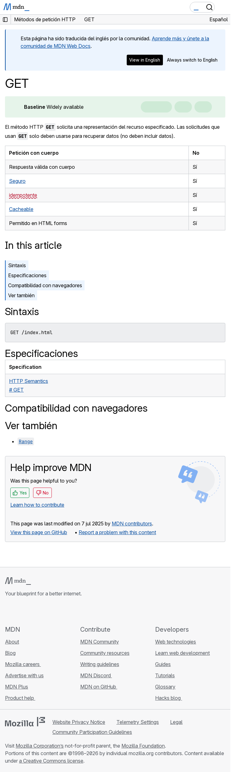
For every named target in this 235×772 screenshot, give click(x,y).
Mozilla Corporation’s (40, 746)
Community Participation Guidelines (92, 732)
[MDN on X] (31, 611)
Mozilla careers (23, 664)
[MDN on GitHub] (8, 611)
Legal (176, 722)
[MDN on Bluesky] (20, 611)
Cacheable (21, 209)
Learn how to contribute (37, 505)
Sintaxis (17, 265)
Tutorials (165, 675)
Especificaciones (27, 275)
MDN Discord (96, 675)
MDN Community (99, 642)
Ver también (21, 295)
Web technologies (175, 642)
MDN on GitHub (98, 687)
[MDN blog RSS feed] (53, 611)
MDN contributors (132, 523)
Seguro (17, 181)
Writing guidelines (99, 664)
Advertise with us (24, 675)
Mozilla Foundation (143, 746)
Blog (10, 653)
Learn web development (182, 653)
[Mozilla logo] (25, 721)
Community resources (105, 653)
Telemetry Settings (137, 722)
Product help (20, 698)
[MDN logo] (18, 581)
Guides (163, 664)
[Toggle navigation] (223, 7)
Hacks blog (168, 698)
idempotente (23, 195)
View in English (144, 60)
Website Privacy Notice (78, 722)
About (12, 642)
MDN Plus (16, 687)
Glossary (165, 687)
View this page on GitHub (38, 532)
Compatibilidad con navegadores (45, 285)
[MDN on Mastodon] (42, 611)
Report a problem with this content (117, 532)
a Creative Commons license (51, 761)
